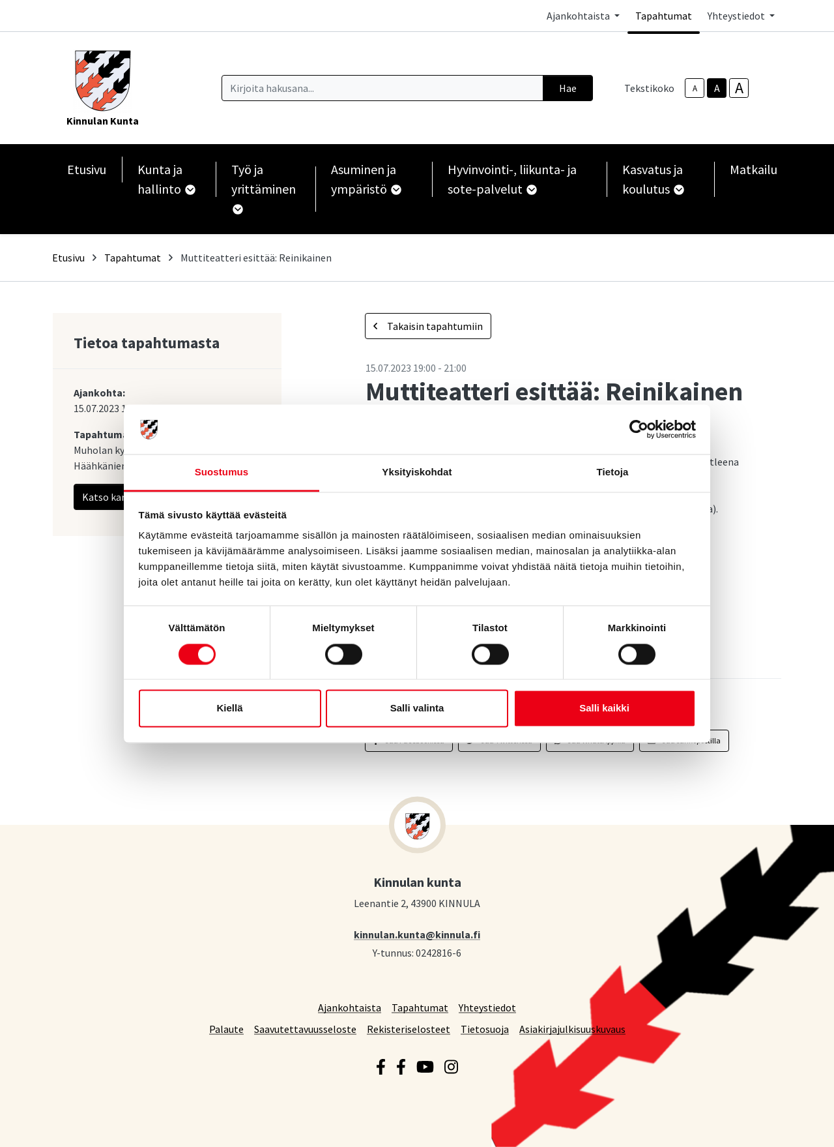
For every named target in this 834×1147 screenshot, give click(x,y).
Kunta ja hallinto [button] (165, 179)
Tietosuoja (485, 1028)
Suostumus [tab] (222, 472)
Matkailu (753, 169)
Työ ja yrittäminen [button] (263, 188)
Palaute (226, 1028)
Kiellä (229, 708)
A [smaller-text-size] (695, 88)
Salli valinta (417, 708)
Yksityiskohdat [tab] (417, 472)
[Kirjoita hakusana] (382, 88)
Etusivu (86, 169)
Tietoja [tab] (613, 472)
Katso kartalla (122, 496)
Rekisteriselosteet (408, 1028)
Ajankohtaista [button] (579, 15)
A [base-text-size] (717, 88)
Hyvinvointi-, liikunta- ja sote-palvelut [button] (512, 179)
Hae (568, 88)
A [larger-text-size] (739, 88)
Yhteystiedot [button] (737, 15)
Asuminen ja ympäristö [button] (365, 179)
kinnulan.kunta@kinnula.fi (417, 934)
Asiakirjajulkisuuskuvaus (572, 1028)
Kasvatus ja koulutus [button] (652, 179)
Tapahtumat (663, 15)
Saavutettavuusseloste (305, 1028)
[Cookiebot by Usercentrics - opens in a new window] (639, 429)
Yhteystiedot (487, 1007)
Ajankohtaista (349, 1007)
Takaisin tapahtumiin (428, 326)
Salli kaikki (604, 708)
